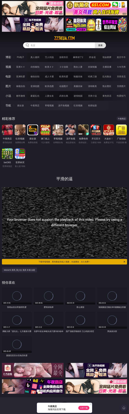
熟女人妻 (78, 66)
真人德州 (35, 57)
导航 (8, 105)
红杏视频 (78, 105)
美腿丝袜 (78, 86)
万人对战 (49, 57)
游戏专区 (63, 57)
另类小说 (92, 95)
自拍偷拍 (35, 66)
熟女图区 (106, 86)
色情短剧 (92, 105)
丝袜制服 (92, 66)
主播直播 (106, 66)
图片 (8, 86)
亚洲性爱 (20, 76)
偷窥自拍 (20, 86)
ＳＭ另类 (121, 66)
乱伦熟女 (106, 76)
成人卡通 (49, 76)
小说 (8, 96)
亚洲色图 (35, 86)
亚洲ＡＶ (20, 66)
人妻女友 (49, 95)
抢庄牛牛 (121, 57)
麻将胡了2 (78, 57)
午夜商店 (35, 105)
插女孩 (20, 105)
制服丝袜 (78, 76)
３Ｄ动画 (63, 66)
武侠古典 (63, 95)
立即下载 (84, 408)
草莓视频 (49, 105)
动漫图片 (63, 86)
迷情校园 (78, 95)
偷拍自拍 (35, 76)
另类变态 (121, 76)
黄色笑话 (106, 95)
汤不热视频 (63, 105)
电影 (8, 76)
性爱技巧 (121, 95)
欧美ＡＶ (49, 66)
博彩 (8, 57)
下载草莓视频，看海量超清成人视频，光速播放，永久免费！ (82, 261)
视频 (8, 67)
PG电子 (20, 57)
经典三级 (92, 76)
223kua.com (64, 38)
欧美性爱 (63, 76)
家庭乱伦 (35, 95)
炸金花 (92, 57)
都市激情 (20, 95)
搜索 (100, 45)
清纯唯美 (92, 86)
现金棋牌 (106, 57)
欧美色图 (49, 86)
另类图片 (121, 86)
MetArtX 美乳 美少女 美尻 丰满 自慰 (19, 270)
